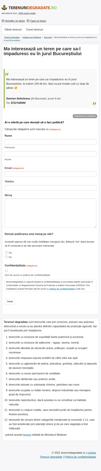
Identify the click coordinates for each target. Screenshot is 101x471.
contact (91, 452)
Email (14, 168)
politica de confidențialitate (62, 289)
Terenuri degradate (51, 457)
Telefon (9, 181)
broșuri (27, 434)
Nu (10, 257)
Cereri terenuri (34, 29)
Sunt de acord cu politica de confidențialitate (27, 275)
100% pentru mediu (27, 13)
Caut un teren (38, 20)
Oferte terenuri (13, 29)
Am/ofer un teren (15, 20)
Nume (8, 159)
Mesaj (8, 195)
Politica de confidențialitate (80, 457)
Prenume (10, 147)
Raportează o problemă (85, 116)
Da (10, 252)
